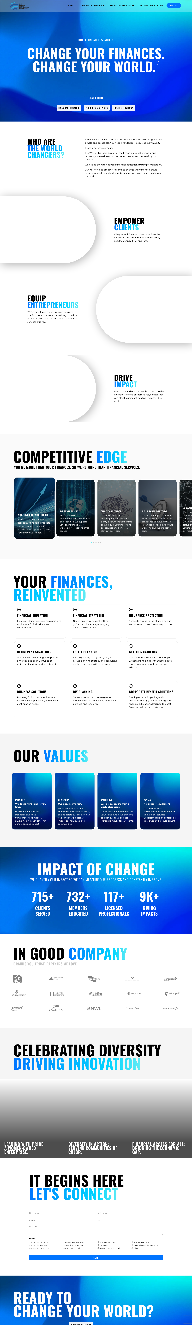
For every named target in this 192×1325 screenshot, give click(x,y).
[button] (91, 542)
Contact (174, 5)
